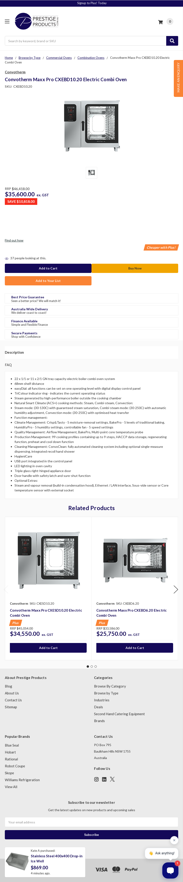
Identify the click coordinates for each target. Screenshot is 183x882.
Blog (8, 686)
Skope (9, 773)
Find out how (14, 240)
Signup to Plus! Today (92, 3)
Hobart (10, 752)
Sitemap (11, 707)
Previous (6, 589)
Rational (11, 759)
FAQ (8, 365)
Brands (99, 721)
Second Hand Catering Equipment (119, 714)
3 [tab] (95, 666)
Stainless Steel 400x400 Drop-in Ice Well (57, 858)
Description (14, 352)
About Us (12, 693)
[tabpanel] (48, 588)
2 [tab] (92, 666)
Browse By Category (110, 686)
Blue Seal (12, 745)
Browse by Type (106, 693)
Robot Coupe (15, 766)
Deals (98, 707)
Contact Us (13, 700)
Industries (101, 700)
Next (175, 589)
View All (11, 787)
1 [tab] (88, 666)
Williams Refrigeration (22, 780)
